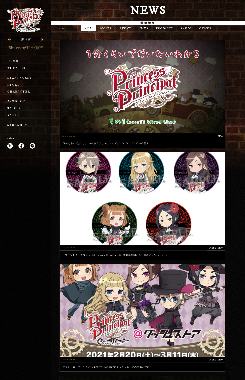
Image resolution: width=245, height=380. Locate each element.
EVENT (125, 28)
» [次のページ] (180, 273)
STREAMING (18, 125)
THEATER (16, 68)
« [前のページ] (116, 273)
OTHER (205, 28)
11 (153, 273)
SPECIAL (15, 108)
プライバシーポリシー (123, 365)
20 (171, 273)
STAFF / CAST (19, 78)
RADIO (13, 115)
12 (162, 273)
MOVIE (105, 28)
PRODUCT (16, 101)
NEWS (12, 61)
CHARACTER (18, 92)
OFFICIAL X (221, 332)
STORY (13, 85)
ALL (88, 28)
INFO (143, 28)
